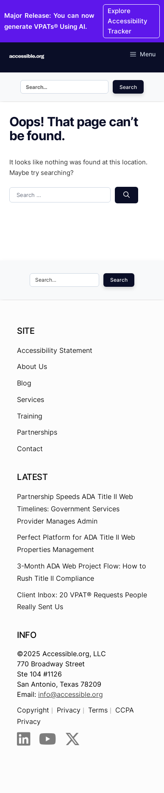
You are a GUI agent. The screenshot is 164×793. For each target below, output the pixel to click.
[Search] (126, 195)
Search (128, 87)
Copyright (33, 710)
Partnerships (37, 432)
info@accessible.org (70, 694)
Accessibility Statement (54, 350)
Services (30, 399)
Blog (24, 383)
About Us (32, 366)
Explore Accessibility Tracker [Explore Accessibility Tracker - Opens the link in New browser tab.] (127, 21)
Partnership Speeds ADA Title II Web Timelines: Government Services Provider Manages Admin (75, 508)
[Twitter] (72, 739)
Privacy (69, 710)
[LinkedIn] (24, 739)
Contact (30, 448)
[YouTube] (47, 739)
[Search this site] (64, 87)
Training (29, 416)
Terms (98, 710)
